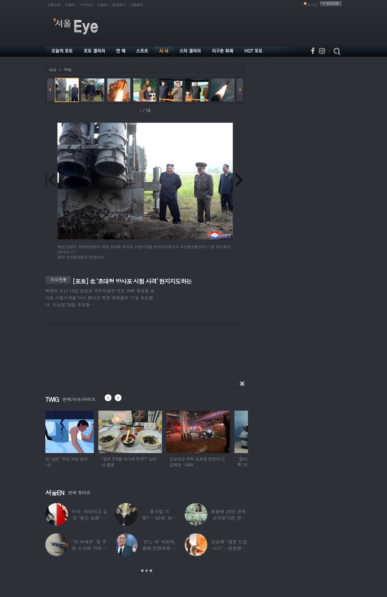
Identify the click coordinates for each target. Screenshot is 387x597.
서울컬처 (136, 4)
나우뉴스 (86, 4)
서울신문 (54, 4)
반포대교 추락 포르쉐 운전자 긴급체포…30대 (212, 462)
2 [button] (146, 570)
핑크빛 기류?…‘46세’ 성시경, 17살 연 (159, 517)
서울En (102, 4)
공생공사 (118, 4)
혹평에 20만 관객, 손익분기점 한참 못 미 (229, 517)
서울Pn (70, 4)
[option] (77, 441)
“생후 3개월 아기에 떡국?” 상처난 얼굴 (144, 462)
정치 (67, 70)
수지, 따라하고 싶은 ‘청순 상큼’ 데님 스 (90, 517)
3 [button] (151, 570)
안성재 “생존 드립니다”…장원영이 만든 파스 (229, 548)
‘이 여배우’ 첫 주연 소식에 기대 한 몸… (90, 548)
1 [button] (142, 570)
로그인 (312, 4)
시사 (52, 70)
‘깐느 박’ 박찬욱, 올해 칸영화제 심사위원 (159, 548)
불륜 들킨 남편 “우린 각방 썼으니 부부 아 (75, 462)
